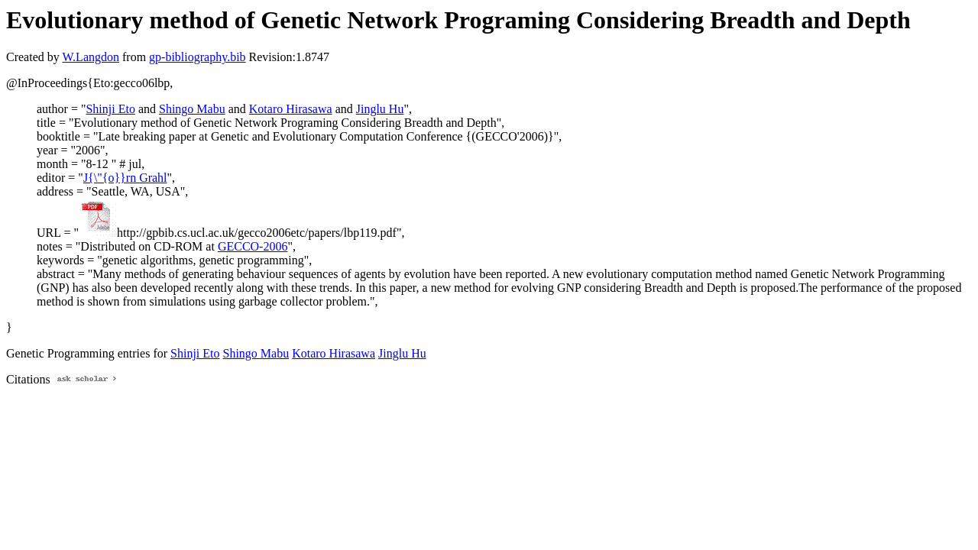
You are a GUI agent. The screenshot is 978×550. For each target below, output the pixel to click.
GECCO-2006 (253, 246)
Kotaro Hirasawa (290, 108)
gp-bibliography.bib (197, 56)
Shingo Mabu (192, 108)
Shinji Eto (110, 108)
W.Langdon (90, 56)
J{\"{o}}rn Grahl (125, 177)
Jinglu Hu (380, 108)
